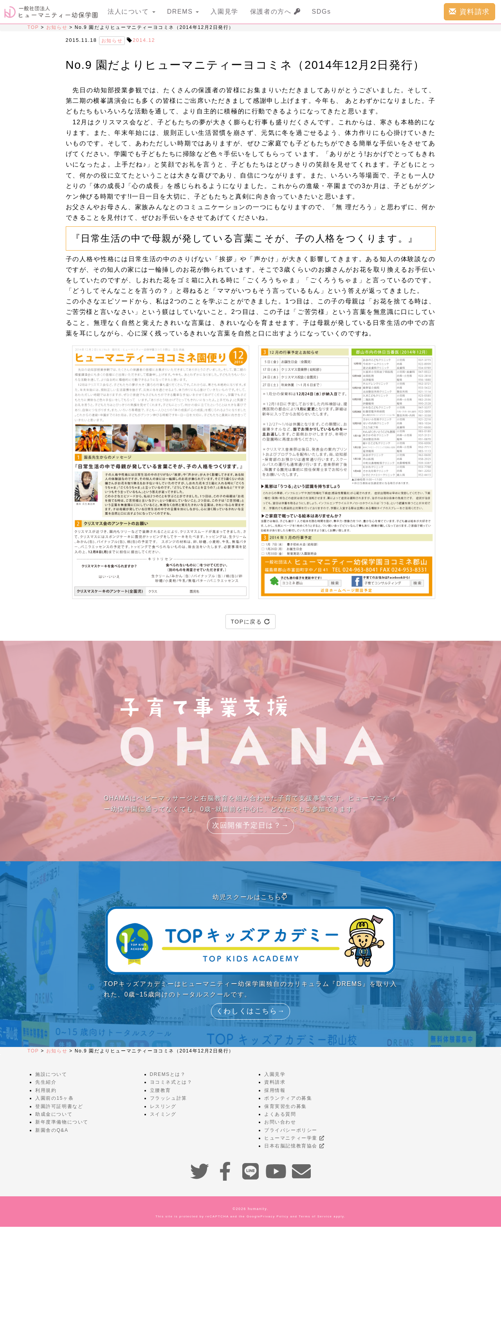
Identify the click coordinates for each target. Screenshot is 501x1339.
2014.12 (144, 40)
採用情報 (274, 1090)
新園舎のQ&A (51, 1130)
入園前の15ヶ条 (54, 1098)
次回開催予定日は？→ (250, 825)
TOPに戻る (250, 621)
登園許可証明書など (59, 1106)
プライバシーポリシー (290, 1130)
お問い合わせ (280, 1122)
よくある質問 (280, 1114)
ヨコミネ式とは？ (171, 1082)
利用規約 (45, 1090)
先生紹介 (45, 1082)
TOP (33, 27)
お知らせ (56, 27)
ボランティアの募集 (288, 1098)
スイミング (163, 1114)
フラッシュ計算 (168, 1098)
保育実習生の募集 (285, 1106)
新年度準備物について (61, 1122)
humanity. (258, 1209)
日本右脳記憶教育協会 (294, 1146)
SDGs (321, 11)
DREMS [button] (183, 11)
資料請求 (469, 11)
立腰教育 (160, 1090)
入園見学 (224, 11)
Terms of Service (315, 1216)
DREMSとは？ (168, 1074)
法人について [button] (131, 11)
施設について (51, 1074)
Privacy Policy (274, 1216)
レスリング (163, 1106)
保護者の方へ (275, 11)
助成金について (53, 1114)
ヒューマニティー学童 (294, 1138)
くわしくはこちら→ (250, 1011)
